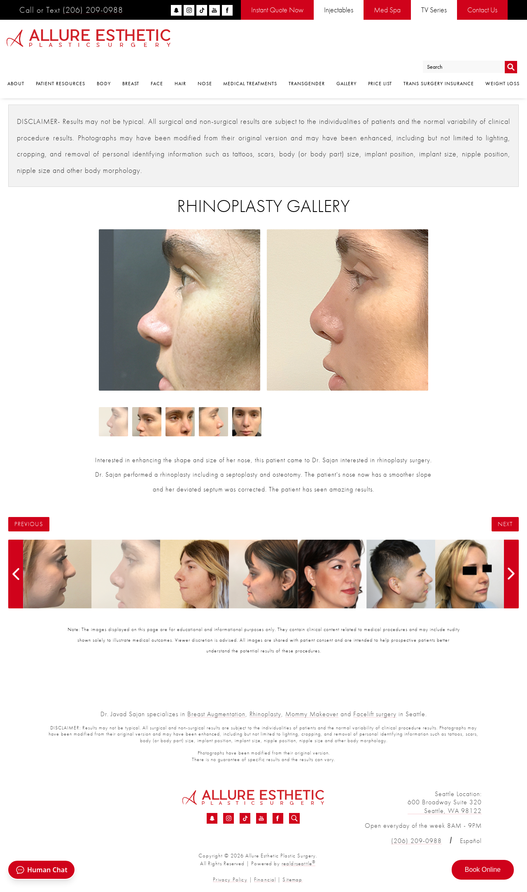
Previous (28, 524)
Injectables (338, 9)
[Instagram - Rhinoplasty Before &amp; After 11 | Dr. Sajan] (228, 818)
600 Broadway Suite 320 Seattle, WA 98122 (445, 806)
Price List (380, 62)
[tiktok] (201, 10)
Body (104, 62)
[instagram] (189, 10)
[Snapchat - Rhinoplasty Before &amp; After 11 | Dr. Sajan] (212, 818)
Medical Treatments (250, 62)
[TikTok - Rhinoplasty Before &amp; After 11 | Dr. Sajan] (245, 818)
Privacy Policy (230, 879)
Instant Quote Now (277, 9)
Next (505, 524)
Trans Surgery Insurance (438, 62)
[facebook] (227, 10)
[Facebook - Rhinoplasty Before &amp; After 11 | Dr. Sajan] (278, 818)
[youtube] (214, 10)
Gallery (346, 62)
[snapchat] (176, 10)
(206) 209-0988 (93, 10)
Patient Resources (60, 62)
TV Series (434, 9)
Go (510, 42)
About (15, 62)
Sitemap (291, 879)
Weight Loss (502, 62)
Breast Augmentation (216, 714)
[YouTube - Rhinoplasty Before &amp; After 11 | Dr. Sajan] (261, 818)
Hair (180, 62)
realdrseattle (298, 863)
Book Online (483, 869)
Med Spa (387, 9)
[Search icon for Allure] (294, 818)
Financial (264, 879)
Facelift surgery (374, 714)
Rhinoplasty (265, 714)
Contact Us (482, 9)
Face (157, 62)
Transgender (307, 62)
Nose (205, 62)
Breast (130, 62)
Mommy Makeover (311, 714)
